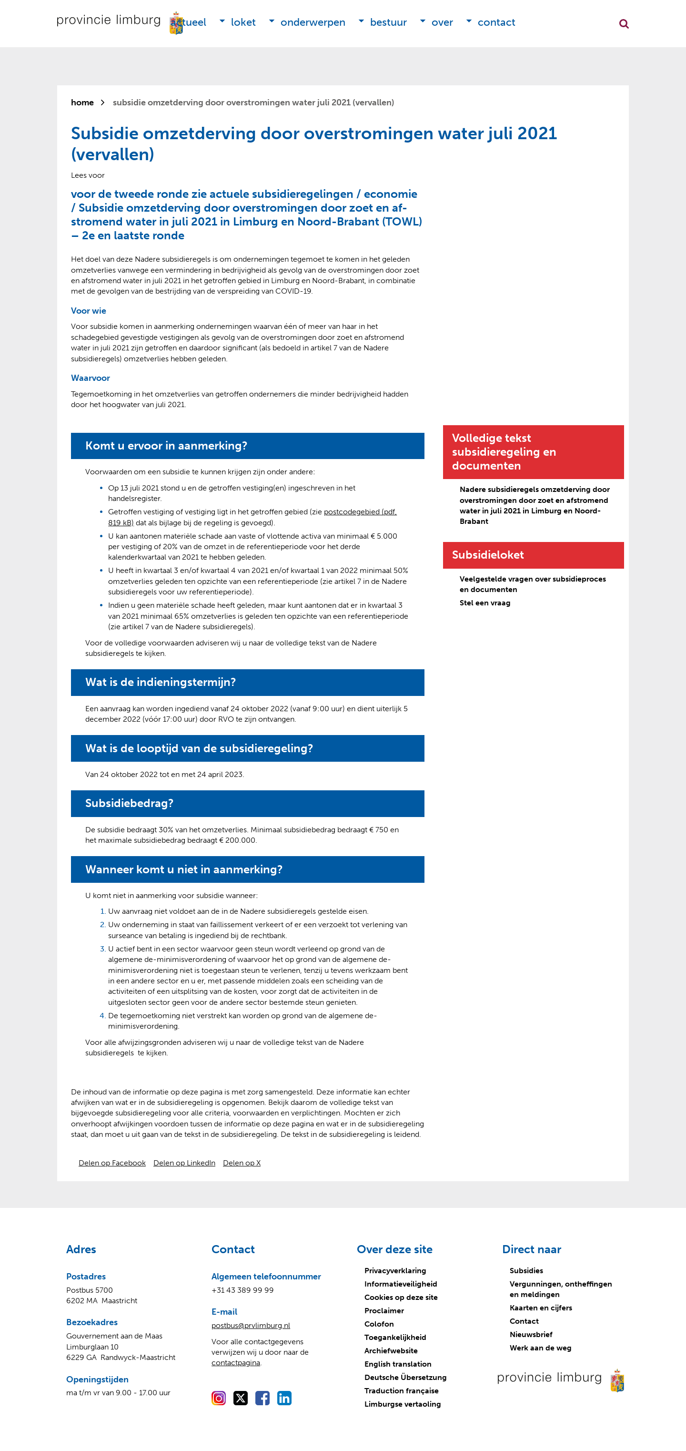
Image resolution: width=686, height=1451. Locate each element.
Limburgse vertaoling (402, 1404)
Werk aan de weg (541, 1347)
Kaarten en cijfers (541, 1307)
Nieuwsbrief (531, 1334)
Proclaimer (384, 1310)
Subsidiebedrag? (129, 803)
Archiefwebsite (391, 1350)
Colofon (379, 1323)
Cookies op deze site (401, 1297)
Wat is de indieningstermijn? (160, 682)
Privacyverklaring (395, 1270)
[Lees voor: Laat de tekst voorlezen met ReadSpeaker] (88, 175)
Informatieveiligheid (400, 1283)
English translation (398, 1364)
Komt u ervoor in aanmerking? (166, 445)
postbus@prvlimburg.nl (251, 1325)
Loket (243, 22)
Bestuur (388, 22)
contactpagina (236, 1362)
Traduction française (401, 1390)
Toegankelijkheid (395, 1337)
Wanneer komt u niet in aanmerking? (184, 869)
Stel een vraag (485, 602)
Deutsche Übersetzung (405, 1377)
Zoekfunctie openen (624, 24)
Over (442, 22)
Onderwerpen (313, 22)
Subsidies (526, 1270)
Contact (496, 22)
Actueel (188, 22)
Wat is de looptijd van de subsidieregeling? (199, 748)
